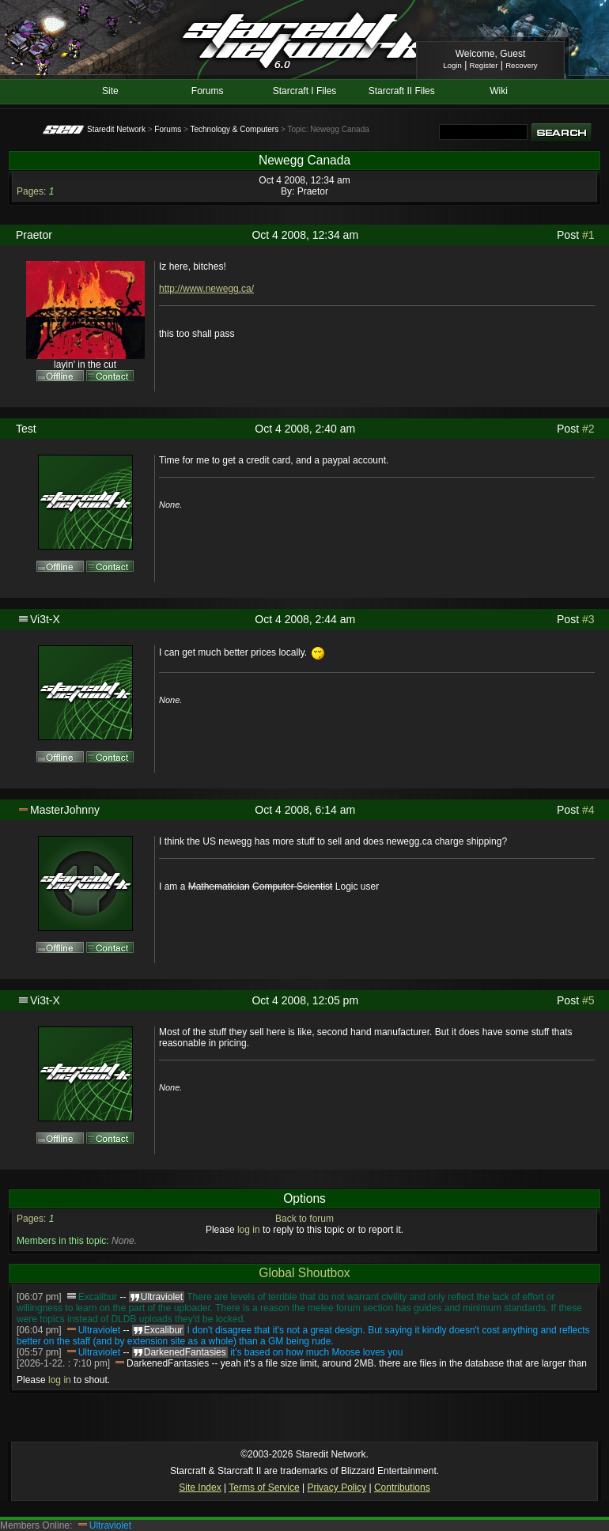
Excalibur (97, 1296)
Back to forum (304, 1218)
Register (484, 65)
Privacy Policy (336, 1487)
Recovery (521, 65)
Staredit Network (116, 129)
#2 (588, 428)
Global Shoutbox (304, 1273)
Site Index (200, 1487)
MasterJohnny (65, 809)
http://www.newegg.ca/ (206, 288)
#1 (588, 235)
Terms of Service (264, 1487)
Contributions (402, 1487)
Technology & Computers (234, 129)
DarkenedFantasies (168, 1363)
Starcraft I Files (305, 90)
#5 (588, 1000)
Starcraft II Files (402, 90)
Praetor (312, 191)
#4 (588, 809)
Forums (207, 90)
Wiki (499, 90)
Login (452, 65)
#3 (588, 619)
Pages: (31, 191)
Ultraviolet (99, 1330)
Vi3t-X (45, 619)
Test (26, 428)
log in (248, 1229)
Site (110, 90)
